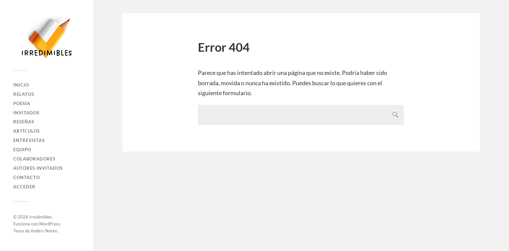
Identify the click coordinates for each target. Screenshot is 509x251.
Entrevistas (29, 140)
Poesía (21, 103)
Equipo (22, 149)
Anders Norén (44, 230)
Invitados (26, 112)
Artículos (26, 131)
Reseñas (23, 121)
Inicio (21, 85)
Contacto (26, 177)
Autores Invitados (38, 168)
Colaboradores (34, 158)
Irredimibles (40, 217)
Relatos (23, 94)
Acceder (24, 186)
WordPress (49, 223)
